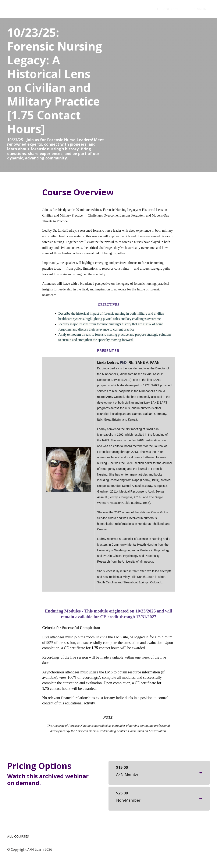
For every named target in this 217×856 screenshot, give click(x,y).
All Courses (18, 836)
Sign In (203, 9)
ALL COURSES (177, 9)
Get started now (185, 772)
